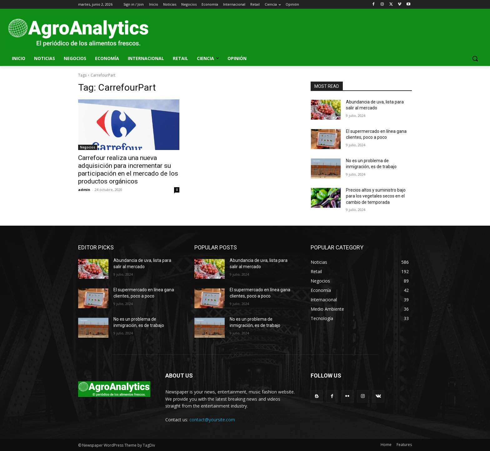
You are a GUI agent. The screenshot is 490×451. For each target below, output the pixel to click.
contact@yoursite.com (212, 420)
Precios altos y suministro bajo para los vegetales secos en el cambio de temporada (376, 196)
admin (84, 189)
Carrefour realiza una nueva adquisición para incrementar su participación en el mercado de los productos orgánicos (128, 169)
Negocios (87, 147)
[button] (475, 58)
